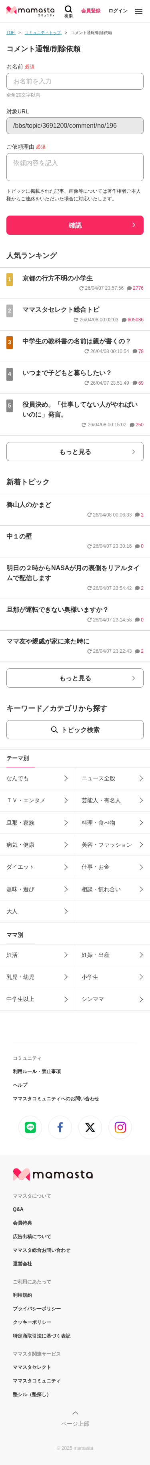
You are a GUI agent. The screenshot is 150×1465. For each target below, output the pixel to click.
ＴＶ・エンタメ (26, 800)
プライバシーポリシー (37, 1308)
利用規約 (22, 1295)
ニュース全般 (98, 778)
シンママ (93, 999)
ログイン (118, 11)
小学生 (90, 977)
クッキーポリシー (32, 1322)
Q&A (18, 1209)
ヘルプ (20, 1085)
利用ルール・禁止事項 (37, 1071)
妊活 (12, 955)
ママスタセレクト (32, 1367)
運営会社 (22, 1263)
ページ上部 (75, 1424)
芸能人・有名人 (101, 800)
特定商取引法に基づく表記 (41, 1336)
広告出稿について (32, 1236)
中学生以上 (20, 999)
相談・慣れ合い (101, 889)
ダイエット (20, 867)
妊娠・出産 (96, 955)
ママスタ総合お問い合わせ (41, 1250)
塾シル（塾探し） (32, 1394)
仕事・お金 (96, 867)
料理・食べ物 (98, 822)
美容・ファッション (107, 844)
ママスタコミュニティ (37, 1380)
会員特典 (22, 1223)
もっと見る (75, 451)
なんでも (17, 778)
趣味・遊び (20, 889)
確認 (75, 225)
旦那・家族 (20, 822)
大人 (12, 911)
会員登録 (90, 11)
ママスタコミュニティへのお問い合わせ (56, 1098)
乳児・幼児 (20, 977)
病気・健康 (20, 844)
